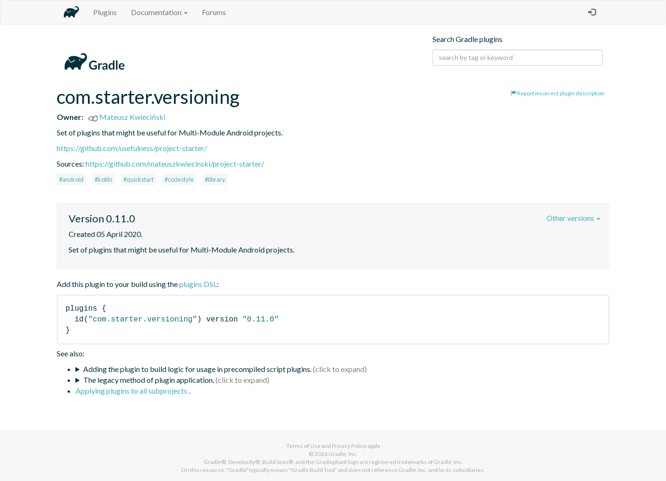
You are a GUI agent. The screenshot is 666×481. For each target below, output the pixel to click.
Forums (214, 12)
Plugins (105, 12)
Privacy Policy (349, 445)
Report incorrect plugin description (557, 93)
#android (71, 179)
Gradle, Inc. (343, 453)
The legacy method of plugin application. (148, 379)
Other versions (573, 217)
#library (215, 179)
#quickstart (138, 179)
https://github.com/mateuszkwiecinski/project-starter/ (175, 163)
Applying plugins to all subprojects (132, 390)
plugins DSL (198, 283)
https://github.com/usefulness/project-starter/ (132, 147)
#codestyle (179, 179)
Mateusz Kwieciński (126, 116)
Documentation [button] (159, 12)
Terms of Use (303, 445)
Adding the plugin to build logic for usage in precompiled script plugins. (197, 368)
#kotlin (103, 179)
